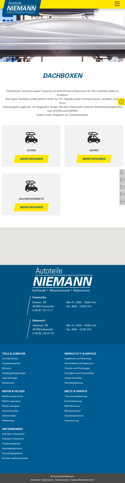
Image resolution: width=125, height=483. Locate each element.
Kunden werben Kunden (15, 458)
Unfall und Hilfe (73, 378)
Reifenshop (8, 420)
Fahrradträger (10, 378)
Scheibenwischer (11, 363)
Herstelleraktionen (12, 448)
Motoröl (6, 368)
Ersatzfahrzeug (73, 401)
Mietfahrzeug (72, 406)
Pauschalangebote (12, 453)
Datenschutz (62, 480)
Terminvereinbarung (76, 396)
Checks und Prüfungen (77, 368)
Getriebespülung (74, 383)
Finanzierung (72, 420)
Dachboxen (8, 383)
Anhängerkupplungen (14, 373)
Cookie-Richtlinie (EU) (82, 480)
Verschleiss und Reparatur (79, 363)
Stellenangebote (11, 443)
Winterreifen (9, 416)
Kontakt (35, 480)
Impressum (47, 480)
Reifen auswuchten (12, 396)
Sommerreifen (10, 411)
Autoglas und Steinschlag (79, 373)
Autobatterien (10, 358)
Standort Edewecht (13, 439)
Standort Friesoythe (13, 434)
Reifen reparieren (11, 401)
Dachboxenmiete (74, 416)
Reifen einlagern (11, 406)
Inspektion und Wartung (78, 358)
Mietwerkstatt (73, 411)
